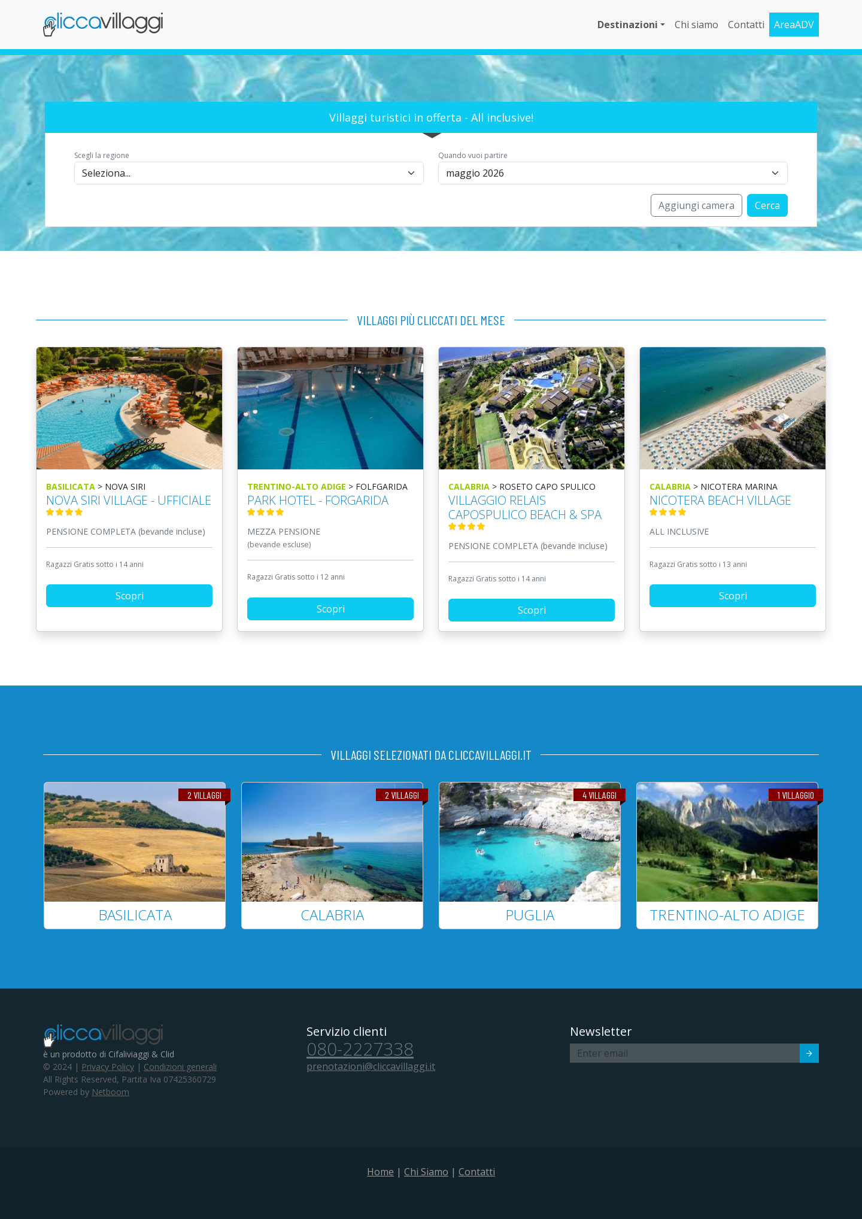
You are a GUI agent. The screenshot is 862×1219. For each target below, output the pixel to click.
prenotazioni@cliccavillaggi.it (370, 1066)
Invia (801, 1055)
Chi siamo (696, 24)
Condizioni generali (180, 1066)
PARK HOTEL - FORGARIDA (330, 504)
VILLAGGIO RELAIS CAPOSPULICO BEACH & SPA (531, 511)
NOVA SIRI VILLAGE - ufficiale (129, 504)
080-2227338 (360, 1048)
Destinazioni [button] (627, 24)
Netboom (110, 1091)
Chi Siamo (426, 1171)
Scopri (130, 595)
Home (380, 1171)
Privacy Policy (107, 1066)
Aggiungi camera (696, 205)
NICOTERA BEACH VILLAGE (732, 504)
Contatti (746, 24)
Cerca (767, 205)
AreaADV (794, 24)
